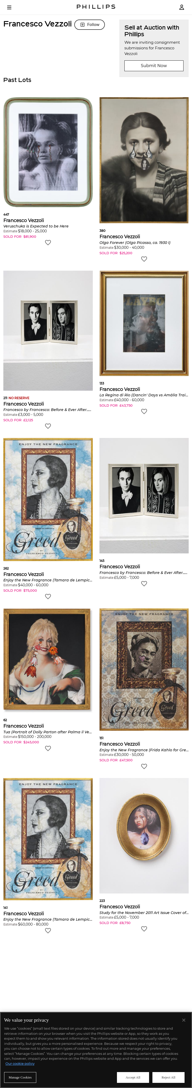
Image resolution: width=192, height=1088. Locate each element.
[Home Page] (96, 7)
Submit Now (154, 65)
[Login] (182, 7)
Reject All (169, 1077)
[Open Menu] (13, 7)
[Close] (183, 1020)
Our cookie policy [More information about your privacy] (19, 1064)
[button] (48, 171)
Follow (89, 24)
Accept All (133, 1077)
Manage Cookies (20, 1077)
